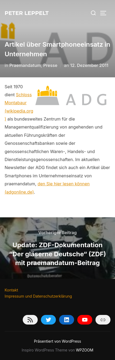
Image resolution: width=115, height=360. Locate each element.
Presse (50, 65)
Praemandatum (25, 65)
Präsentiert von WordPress (57, 341)
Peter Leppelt (27, 13)
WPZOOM (84, 350)
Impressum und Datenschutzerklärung (38, 296)
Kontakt (11, 290)
